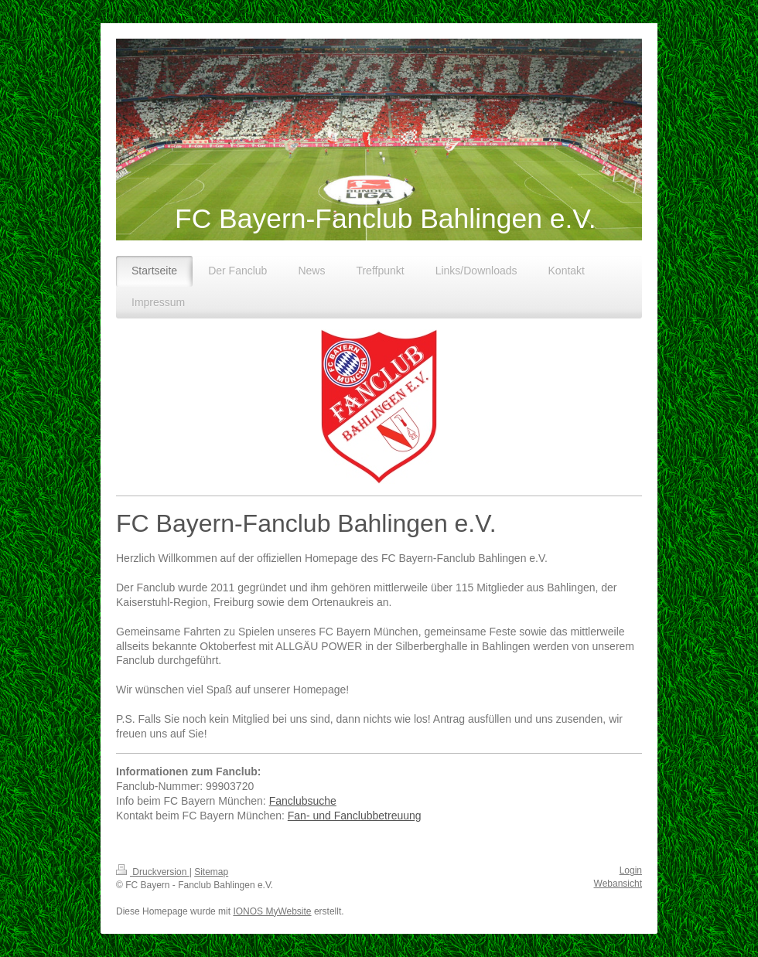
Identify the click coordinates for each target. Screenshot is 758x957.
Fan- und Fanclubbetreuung (355, 815)
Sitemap (211, 872)
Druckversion (153, 872)
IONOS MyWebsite (272, 911)
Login (631, 870)
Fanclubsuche (302, 801)
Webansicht (618, 883)
